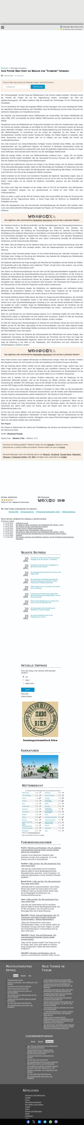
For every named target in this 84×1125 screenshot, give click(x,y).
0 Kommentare (20, 75)
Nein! (11, 642)
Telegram (45, 1122)
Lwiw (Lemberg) (47, 688)
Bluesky (30, 216)
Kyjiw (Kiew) (46, 685)
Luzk (44, 696)
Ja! (10, 639)
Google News (65, 454)
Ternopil (45, 694)
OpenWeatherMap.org (55, 726)
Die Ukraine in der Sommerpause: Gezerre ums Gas (34, 530)
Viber (56, 1122)
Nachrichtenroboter (31, 1051)
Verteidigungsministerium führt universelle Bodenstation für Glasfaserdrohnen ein (58, 883)
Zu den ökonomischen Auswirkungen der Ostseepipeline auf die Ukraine (41, 533)
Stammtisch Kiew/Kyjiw (33, 995)
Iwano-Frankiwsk (67, 688)
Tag (30, 869)
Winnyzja (66, 699)
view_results (7, 655)
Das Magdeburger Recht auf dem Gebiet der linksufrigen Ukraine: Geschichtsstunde (42, 956)
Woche (23, 869)
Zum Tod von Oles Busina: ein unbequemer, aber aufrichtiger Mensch (42, 940)
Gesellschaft (29, 1040)
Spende (50, 445)
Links (27, 1011)
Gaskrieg (19, 535)
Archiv (27, 1002)
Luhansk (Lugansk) (46, 721)
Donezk (66, 718)
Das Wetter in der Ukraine (34, 997)
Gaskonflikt (14, 511)
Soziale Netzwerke (31, 1054)
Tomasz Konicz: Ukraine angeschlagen (29, 528)
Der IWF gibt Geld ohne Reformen (19, 896)
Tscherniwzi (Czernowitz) (67, 694)
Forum (62, 447)
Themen (28, 1020)
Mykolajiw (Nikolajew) (67, 710)
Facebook (28, 1122)
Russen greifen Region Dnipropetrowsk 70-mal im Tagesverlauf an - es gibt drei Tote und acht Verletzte (59, 896)
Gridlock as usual (22, 523)
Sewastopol (46, 724)
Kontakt (27, 991)
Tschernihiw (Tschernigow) (68, 702)
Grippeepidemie (27, 511)
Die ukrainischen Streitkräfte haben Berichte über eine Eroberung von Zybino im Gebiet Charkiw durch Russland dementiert (24, 581)
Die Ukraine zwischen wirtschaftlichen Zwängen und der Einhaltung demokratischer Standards (45, 537)
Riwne (66, 696)
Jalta (65, 724)
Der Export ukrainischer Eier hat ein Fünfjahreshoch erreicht (25, 617)
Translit (27, 1000)
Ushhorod (67, 685)
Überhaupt (49, 934)
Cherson (45, 713)
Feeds (27, 1007)
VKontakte (39, 1122)
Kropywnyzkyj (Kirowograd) (68, 705)
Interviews (28, 1044)
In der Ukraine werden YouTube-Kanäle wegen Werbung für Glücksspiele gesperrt (58, 874)
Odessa (45, 710)
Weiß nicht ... (14, 645)
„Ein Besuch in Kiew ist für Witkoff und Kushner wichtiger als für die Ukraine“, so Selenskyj (25, 559)
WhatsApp (50, 1122)
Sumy (65, 707)
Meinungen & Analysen (33, 1042)
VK (47, 216)
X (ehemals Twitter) (19, 457)
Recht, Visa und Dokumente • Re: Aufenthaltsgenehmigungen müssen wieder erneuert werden (40, 837)
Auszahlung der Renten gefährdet (19, 879)
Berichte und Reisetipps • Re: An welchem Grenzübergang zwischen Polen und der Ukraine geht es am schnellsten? (40, 743)
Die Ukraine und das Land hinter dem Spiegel (32, 526)
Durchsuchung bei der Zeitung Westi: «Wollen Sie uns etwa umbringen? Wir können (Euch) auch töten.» (40, 944)
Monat (16, 869)
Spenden (28, 1018)
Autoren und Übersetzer (33, 1004)
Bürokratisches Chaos (15, 873)
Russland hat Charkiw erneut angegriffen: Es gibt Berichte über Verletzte (24, 566)
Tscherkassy (46, 705)
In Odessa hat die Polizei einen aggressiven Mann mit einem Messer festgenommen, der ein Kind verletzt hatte (25, 596)
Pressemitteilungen (31, 1049)
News (36, 216)
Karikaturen (29, 1009)
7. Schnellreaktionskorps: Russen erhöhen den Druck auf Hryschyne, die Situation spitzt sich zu (58, 906)
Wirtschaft (28, 1038)
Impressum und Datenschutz (35, 988)
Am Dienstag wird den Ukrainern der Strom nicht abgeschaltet (25, 572)
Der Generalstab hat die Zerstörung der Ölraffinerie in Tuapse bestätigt (26, 610)
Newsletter (28, 1016)
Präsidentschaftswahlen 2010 (48, 511)
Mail (63, 500)
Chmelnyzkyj (46, 699)
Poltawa (45, 707)
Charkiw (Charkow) (67, 713)
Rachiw (45, 691)
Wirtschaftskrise (69, 511)
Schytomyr (46, 702)
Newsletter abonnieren (42, 220)
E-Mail (64, 457)
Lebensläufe (29, 1047)
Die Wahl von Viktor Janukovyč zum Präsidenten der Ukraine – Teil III (40, 531)
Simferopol (67, 721)
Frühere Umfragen (9, 658)
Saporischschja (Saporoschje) (68, 715)
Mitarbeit (28, 1013)
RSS (54, 216)
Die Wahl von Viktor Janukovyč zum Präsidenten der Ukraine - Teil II (40, 524)
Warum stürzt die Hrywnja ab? (18, 882)
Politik (27, 1035)
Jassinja (66, 691)
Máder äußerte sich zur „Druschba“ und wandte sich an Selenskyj (26, 588)
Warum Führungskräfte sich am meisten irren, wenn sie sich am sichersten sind (26, 603)
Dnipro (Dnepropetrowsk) (48, 718)
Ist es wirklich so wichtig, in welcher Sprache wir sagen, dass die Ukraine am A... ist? (42, 960)
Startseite (4, 68)
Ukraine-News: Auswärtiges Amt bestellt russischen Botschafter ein (57, 891)
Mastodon (40, 216)
